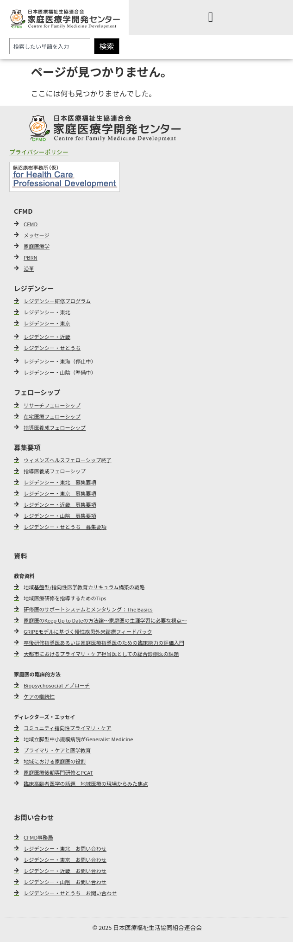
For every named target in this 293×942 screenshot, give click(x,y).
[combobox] (49, 46)
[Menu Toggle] (210, 17)
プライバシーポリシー (39, 151)
